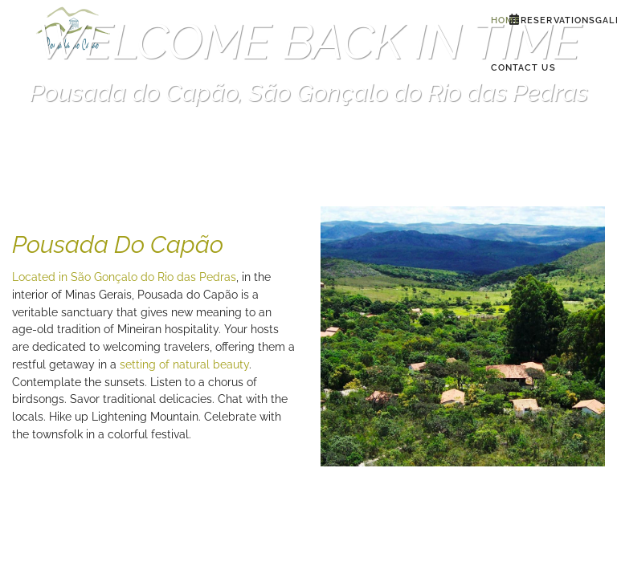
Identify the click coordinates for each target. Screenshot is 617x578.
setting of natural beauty (184, 364)
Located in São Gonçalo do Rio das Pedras (124, 277)
